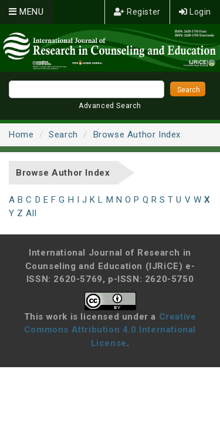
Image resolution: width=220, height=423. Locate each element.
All (31, 213)
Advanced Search (110, 106)
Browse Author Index (137, 134)
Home (21, 134)
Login (195, 11)
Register (137, 11)
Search (63, 134)
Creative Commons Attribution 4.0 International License (110, 329)
